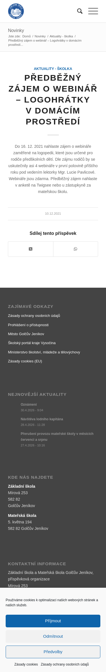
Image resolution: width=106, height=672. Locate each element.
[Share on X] (30, 249)
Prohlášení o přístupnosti (28, 325)
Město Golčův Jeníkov (26, 334)
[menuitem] (77, 11)
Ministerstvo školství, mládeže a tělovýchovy (44, 352)
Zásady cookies (26, 664)
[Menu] (90, 11)
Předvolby (53, 651)
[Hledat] (77, 11)
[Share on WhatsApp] (75, 249)
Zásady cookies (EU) (25, 361)
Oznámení (29, 405)
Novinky (16, 30)
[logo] (44, 11)
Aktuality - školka (53, 69)
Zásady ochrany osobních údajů (65, 664)
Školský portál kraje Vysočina (32, 343)
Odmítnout (53, 636)
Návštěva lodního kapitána (42, 419)
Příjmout (53, 620)
